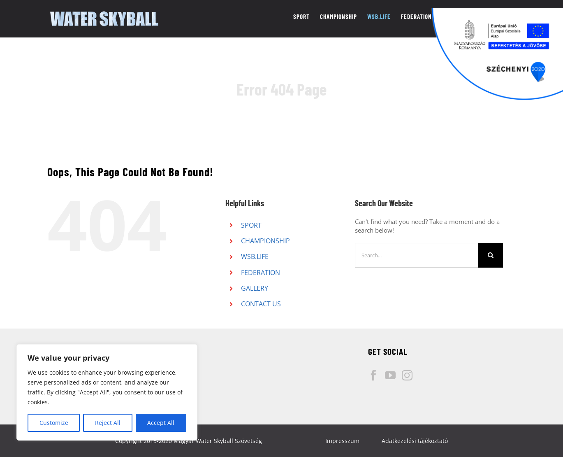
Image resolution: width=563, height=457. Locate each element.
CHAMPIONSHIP (265, 240)
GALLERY (254, 288)
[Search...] (416, 255)
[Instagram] (407, 375)
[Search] (490, 255)
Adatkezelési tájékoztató (415, 441)
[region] (106, 392)
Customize (53, 423)
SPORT (251, 225)
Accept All (160, 423)
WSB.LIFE (255, 256)
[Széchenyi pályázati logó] (497, 54)
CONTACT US (261, 303)
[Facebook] (373, 375)
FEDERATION (260, 272)
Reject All (107, 423)
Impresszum (342, 441)
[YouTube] (390, 375)
